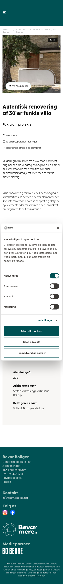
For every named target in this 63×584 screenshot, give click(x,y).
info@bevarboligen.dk (15, 498)
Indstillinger (45, 320)
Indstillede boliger (21, 30)
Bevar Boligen (6, 30)
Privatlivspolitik (12, 478)
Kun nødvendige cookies (31, 352)
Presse (6, 482)
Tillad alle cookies (31, 330)
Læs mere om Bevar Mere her (31, 575)
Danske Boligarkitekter (32, 12)
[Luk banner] (58, 228)
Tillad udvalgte (31, 341)
